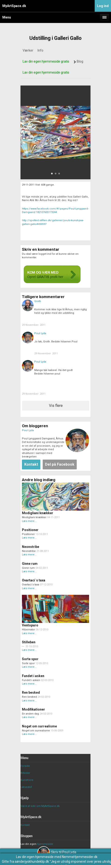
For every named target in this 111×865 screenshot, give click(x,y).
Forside (25, 766)
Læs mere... (29, 521)
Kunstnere (27, 780)
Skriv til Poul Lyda (56, 852)
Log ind (103, 6)
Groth (37, 301)
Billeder (25, 773)
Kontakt (25, 825)
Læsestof (26, 787)
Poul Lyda (40, 333)
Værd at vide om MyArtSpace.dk (40, 806)
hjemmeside (45, 844)
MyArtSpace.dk (14, 6)
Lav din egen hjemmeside (35, 857)
